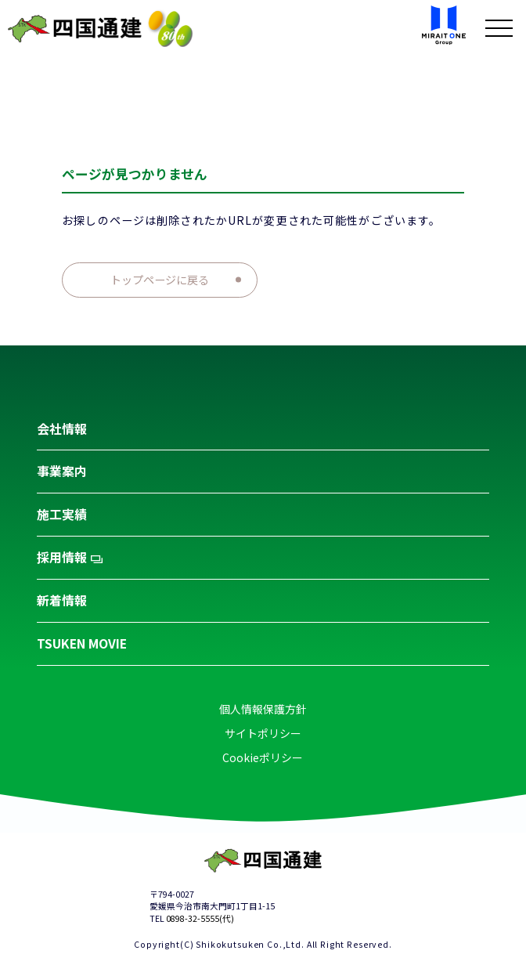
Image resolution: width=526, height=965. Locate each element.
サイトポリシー (263, 733)
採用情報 (70, 557)
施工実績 (62, 514)
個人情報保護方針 (263, 709)
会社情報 (62, 429)
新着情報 (62, 600)
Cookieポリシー (262, 757)
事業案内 (62, 471)
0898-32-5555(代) (200, 918)
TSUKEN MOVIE (82, 643)
